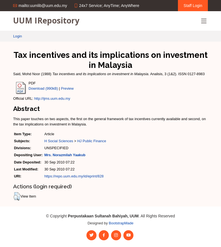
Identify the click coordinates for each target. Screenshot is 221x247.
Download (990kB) (43, 88)
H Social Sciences (58, 141)
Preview (67, 88)
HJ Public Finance (91, 141)
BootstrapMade (121, 223)
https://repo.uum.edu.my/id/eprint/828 (74, 176)
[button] (16, 196)
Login (17, 36)
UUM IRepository (46, 20)
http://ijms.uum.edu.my (52, 98)
